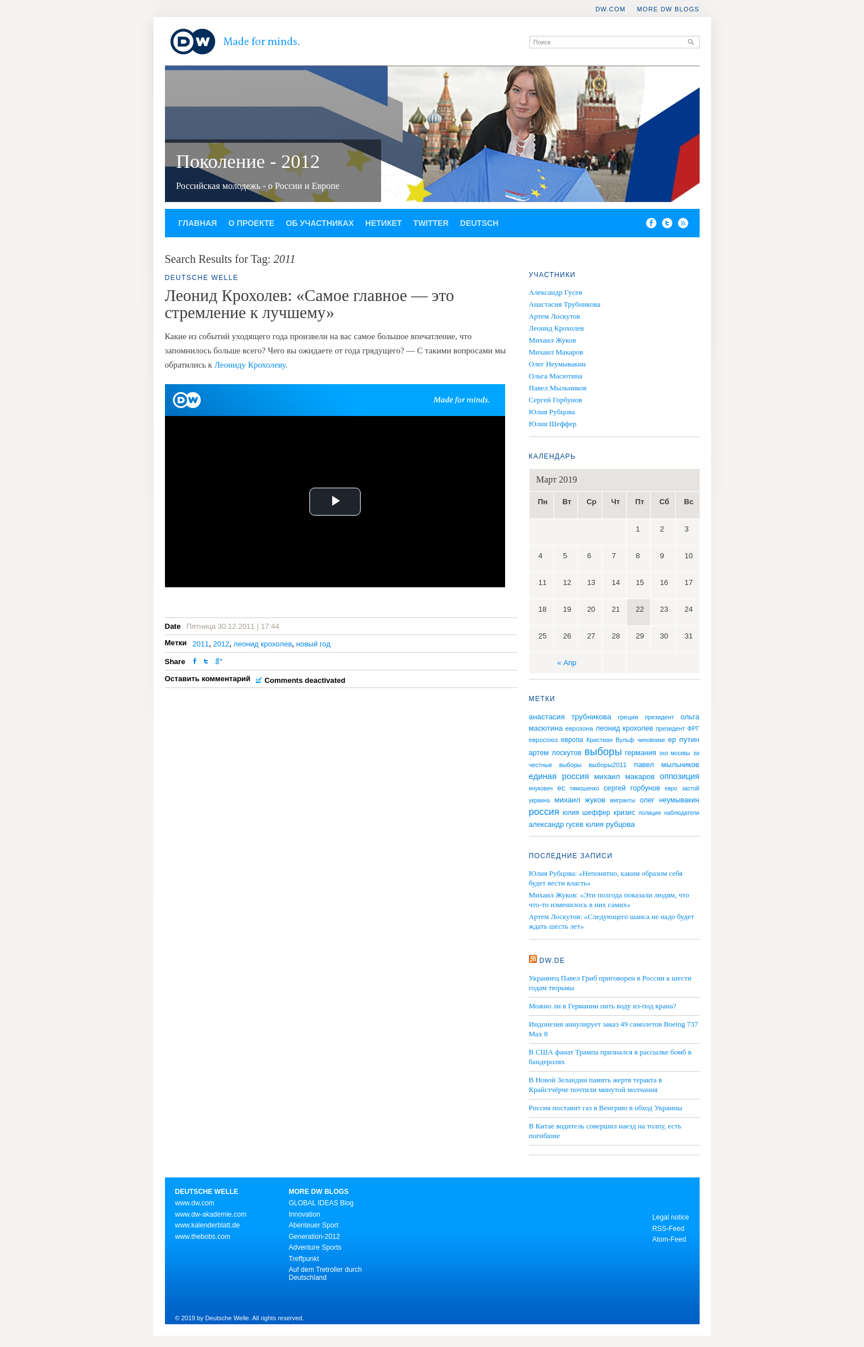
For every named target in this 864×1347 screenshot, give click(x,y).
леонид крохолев (263, 644)
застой (691, 788)
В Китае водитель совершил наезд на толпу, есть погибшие (605, 1131)
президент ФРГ (678, 728)
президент (659, 717)
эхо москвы (674, 753)
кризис (624, 813)
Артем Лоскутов (555, 316)
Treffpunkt (304, 1259)
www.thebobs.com (202, 1237)
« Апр (567, 662)
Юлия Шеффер (553, 423)
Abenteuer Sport (313, 1225)
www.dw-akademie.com (211, 1214)
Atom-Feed (669, 1239)
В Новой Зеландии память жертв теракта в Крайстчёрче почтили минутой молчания (595, 1085)
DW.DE (552, 961)
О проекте (251, 223)
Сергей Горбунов (555, 400)
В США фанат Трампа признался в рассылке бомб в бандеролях (610, 1057)
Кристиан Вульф (610, 739)
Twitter (431, 223)
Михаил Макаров (556, 352)
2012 (221, 644)
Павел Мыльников (558, 388)
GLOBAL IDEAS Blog (321, 1203)
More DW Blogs (668, 9)
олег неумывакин (670, 800)
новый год (313, 644)
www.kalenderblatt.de (207, 1225)
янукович (541, 788)
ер (672, 740)
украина (539, 800)
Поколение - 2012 (248, 161)
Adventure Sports (315, 1247)
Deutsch (479, 223)
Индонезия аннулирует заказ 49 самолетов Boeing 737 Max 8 (613, 1029)
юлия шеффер (586, 813)
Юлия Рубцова (552, 411)
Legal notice (670, 1217)
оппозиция (679, 776)
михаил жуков (580, 800)
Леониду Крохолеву (250, 364)
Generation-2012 (314, 1237)
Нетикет (383, 223)
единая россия (559, 776)
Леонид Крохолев (556, 328)
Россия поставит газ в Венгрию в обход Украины (606, 1107)
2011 (200, 644)
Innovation (304, 1214)
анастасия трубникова (570, 716)
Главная (198, 223)
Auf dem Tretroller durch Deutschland (325, 1274)
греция (628, 717)
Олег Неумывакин (557, 364)
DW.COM (611, 9)
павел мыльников (667, 764)
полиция (650, 813)
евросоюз (543, 739)
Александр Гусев (555, 292)
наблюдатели (682, 813)
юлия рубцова (610, 824)
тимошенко (584, 788)
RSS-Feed (668, 1229)
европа (572, 740)
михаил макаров (624, 776)
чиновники (651, 740)
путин (689, 739)
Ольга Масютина (555, 376)
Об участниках (320, 223)
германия (640, 753)
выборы (603, 751)
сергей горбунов (631, 788)
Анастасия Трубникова (565, 304)
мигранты (622, 800)
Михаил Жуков (552, 340)
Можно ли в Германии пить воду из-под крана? (603, 1006)
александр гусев (556, 825)
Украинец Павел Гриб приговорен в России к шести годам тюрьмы (610, 983)
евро (671, 788)
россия (544, 811)
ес (561, 788)
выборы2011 (608, 764)
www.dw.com (194, 1203)
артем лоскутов (555, 753)
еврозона (579, 728)
